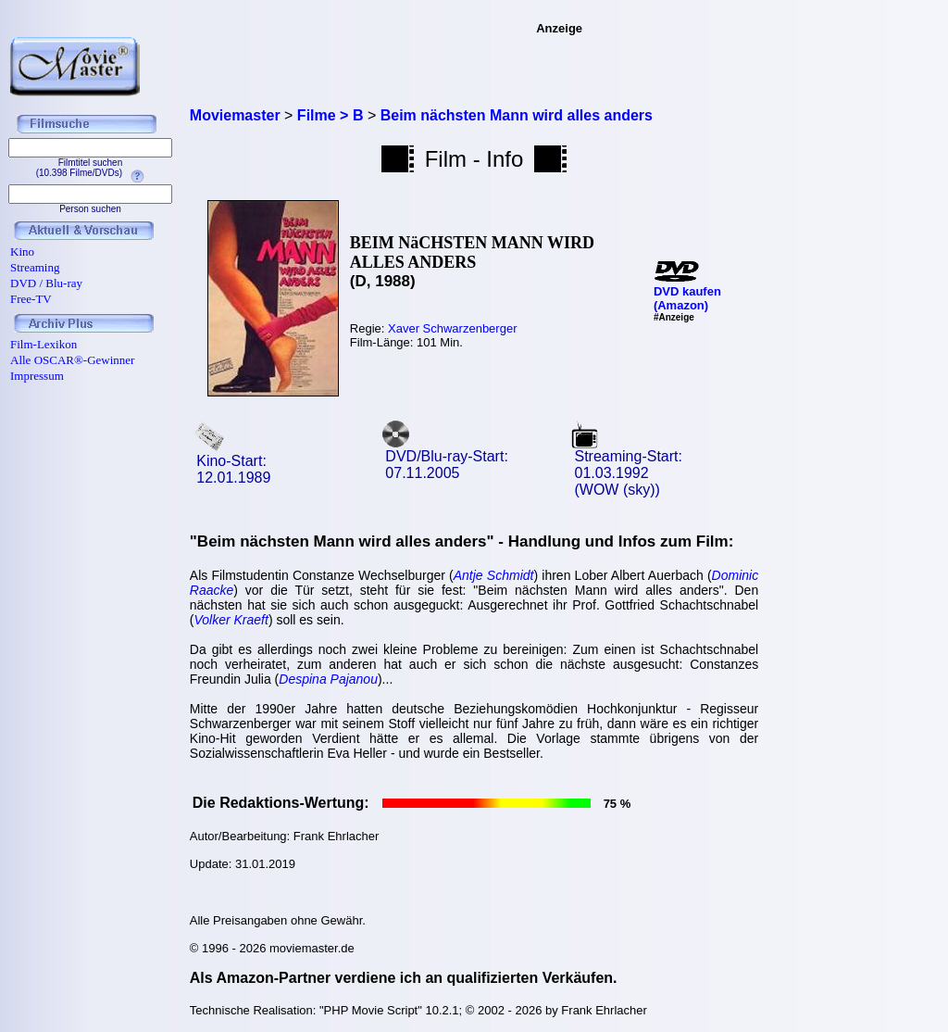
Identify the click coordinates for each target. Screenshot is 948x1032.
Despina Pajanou (328, 679)
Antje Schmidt (494, 575)
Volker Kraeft (230, 619)
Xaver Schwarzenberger (452, 328)
